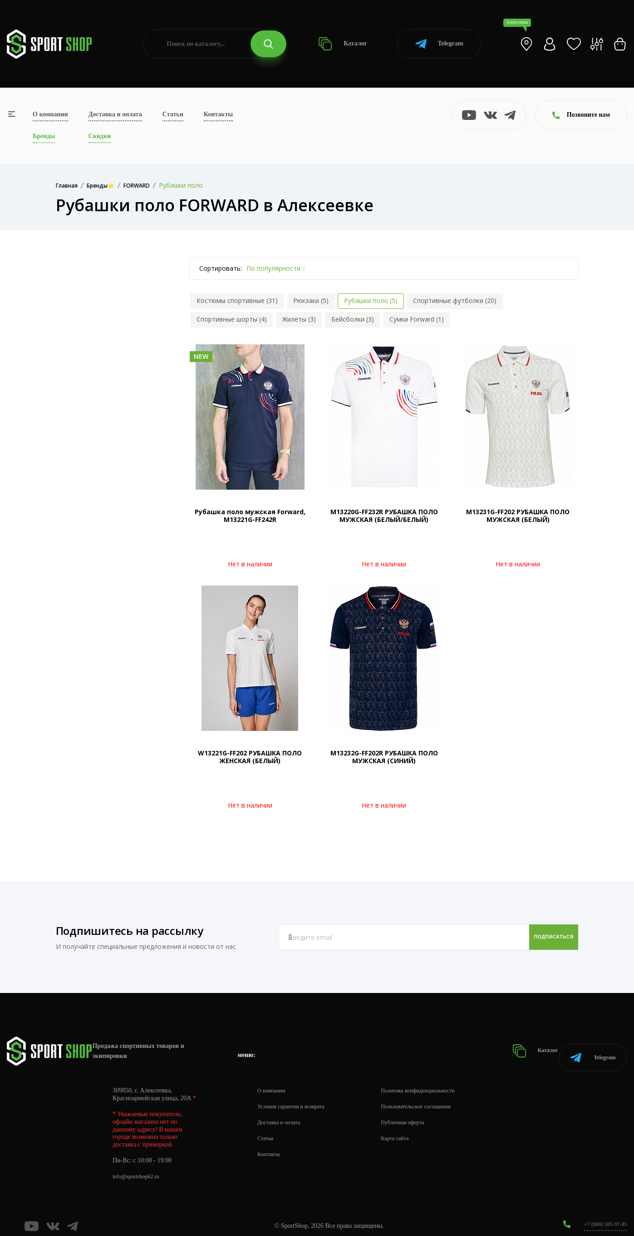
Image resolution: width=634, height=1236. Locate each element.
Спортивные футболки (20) (454, 300)
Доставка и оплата (115, 114)
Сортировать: (220, 268)
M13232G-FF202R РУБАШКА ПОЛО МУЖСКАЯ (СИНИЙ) (384, 757)
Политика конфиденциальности (436, 1079)
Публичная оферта (418, 1111)
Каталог (343, 44)
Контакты (218, 114)
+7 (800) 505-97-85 (602, 1213)
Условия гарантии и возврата (296, 1095)
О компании (50, 114)
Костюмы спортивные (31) (237, 300)
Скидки (99, 136)
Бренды (44, 136)
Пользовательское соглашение (434, 1095)
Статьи (172, 114)
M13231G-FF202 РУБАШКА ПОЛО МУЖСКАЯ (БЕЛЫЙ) (518, 515)
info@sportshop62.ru (140, 1165)
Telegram (439, 44)
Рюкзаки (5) (311, 300)
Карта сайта (409, 1127)
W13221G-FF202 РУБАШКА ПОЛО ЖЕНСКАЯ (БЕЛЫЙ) (250, 757)
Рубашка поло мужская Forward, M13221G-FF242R (250, 515)
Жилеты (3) (299, 319)
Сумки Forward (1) (416, 319)
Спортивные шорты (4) (232, 319)
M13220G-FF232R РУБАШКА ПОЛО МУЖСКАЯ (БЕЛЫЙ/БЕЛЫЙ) (384, 515)
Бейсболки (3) (352, 319)
